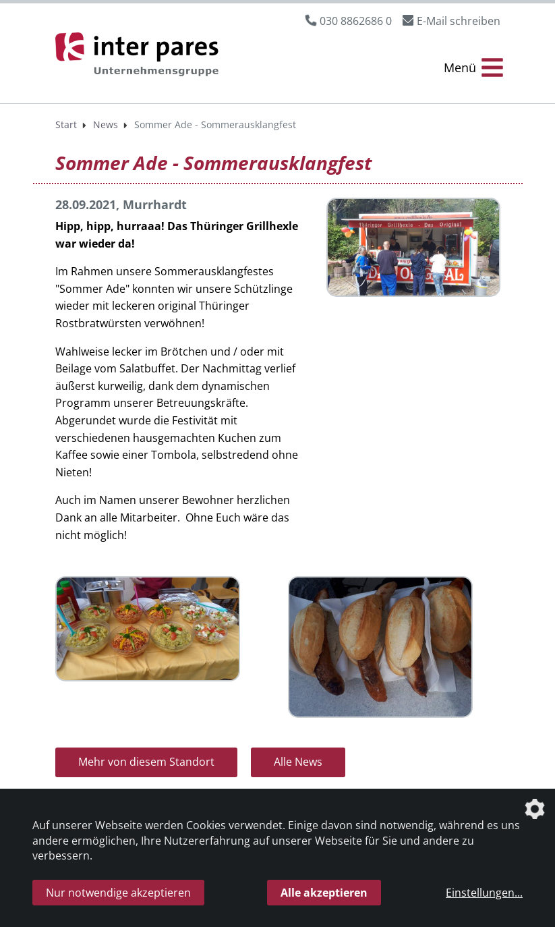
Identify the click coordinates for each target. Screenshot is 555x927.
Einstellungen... (484, 892)
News (105, 124)
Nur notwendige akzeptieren (118, 892)
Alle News (298, 761)
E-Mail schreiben (458, 20)
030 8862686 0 (356, 20)
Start (66, 124)
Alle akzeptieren (324, 892)
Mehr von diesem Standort (146, 761)
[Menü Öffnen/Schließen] (473, 67)
